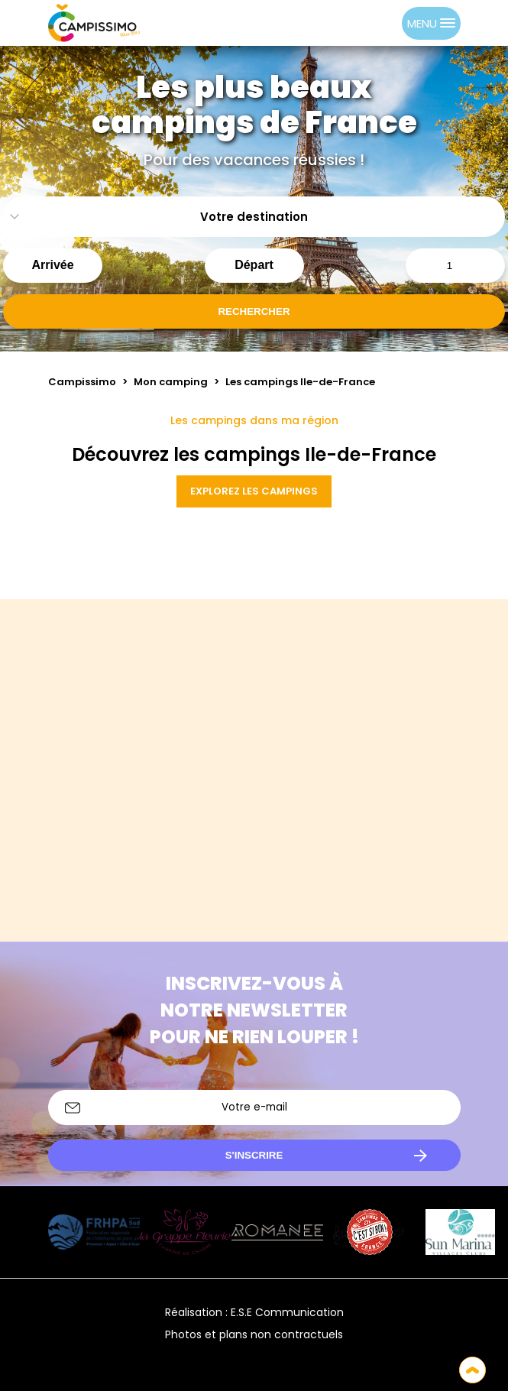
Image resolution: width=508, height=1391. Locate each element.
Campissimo (82, 381)
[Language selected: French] (371, 23)
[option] (386, 23)
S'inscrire (254, 1155)
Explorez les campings (254, 491)
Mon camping (171, 381)
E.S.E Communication (287, 1312)
